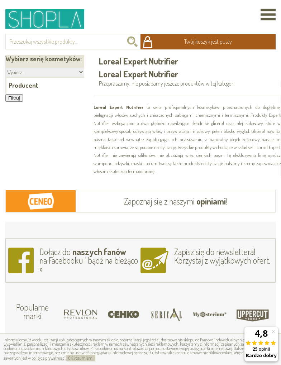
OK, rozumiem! (81, 358)
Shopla (49, 19)
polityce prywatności (49, 358)
